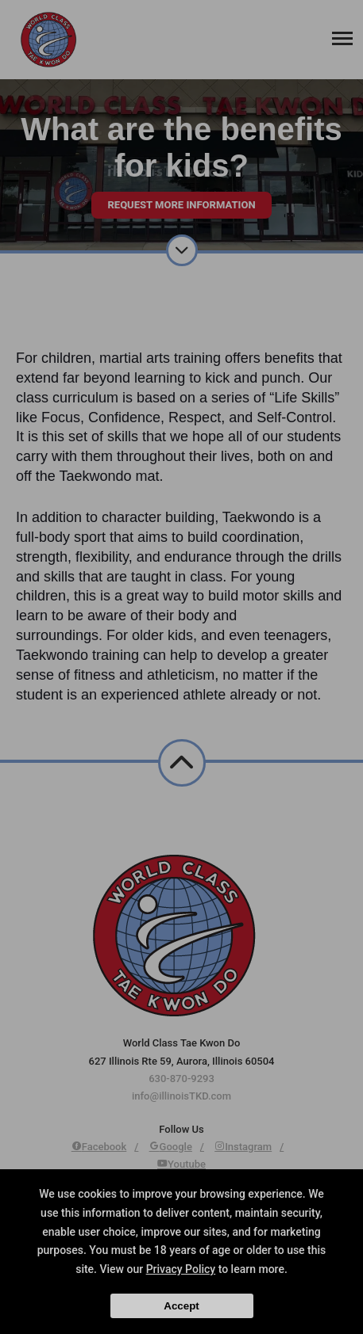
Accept (181, 1306)
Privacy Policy (181, 1269)
